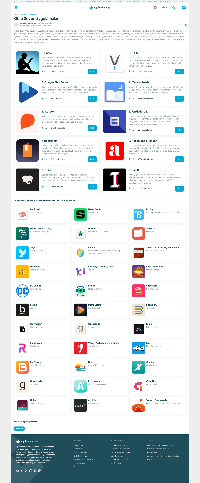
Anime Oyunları (179, 1)
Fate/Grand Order (81, 1)
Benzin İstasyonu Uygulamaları (100, 1)
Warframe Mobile (165, 1)
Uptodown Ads (117, 456)
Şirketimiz (78, 449)
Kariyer (76, 466)
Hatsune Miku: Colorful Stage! (135, 1)
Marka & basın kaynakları (83, 459)
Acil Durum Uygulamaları (35, 1)
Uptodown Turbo (120, 459)
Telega (48, 1)
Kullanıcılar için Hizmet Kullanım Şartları (162, 445)
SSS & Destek (116, 463)
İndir (92, 72)
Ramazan (56, 1)
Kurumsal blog (79, 463)
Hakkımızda (78, 445)
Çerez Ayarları (152, 452)
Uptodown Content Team (28, 23)
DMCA (149, 460)
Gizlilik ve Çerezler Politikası (158, 449)
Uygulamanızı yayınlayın (120, 449)
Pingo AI (20, 1)
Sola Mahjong (152, 1)
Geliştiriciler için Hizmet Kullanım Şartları (163, 456)
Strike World (118, 1)
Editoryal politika (80, 452)
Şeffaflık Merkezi (80, 456)
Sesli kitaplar (19, 428)
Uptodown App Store (119, 445)
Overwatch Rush (67, 1)
